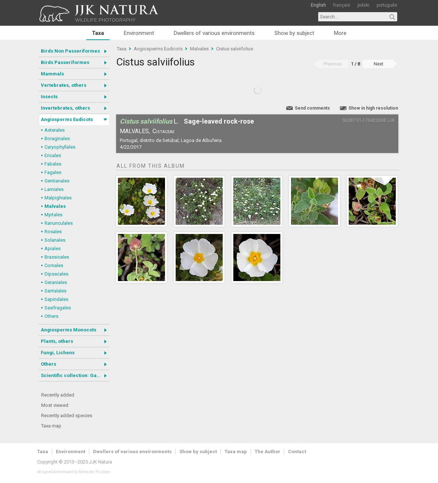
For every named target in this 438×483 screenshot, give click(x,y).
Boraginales (57, 138)
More (340, 33)
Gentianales (56, 181)
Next (378, 64)
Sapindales (56, 299)
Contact (297, 451)
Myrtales (53, 214)
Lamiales (54, 189)
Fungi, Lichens (58, 352)
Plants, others (57, 341)
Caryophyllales (59, 147)
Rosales (53, 231)
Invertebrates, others (65, 108)
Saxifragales (57, 307)
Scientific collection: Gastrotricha (75, 375)
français (341, 5)
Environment (139, 33)
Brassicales (56, 257)
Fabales (52, 164)
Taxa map (51, 426)
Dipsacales (56, 274)
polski (363, 5)
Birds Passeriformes (65, 62)
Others (51, 316)
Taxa (98, 33)
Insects (49, 96)
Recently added (57, 395)
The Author (267, 451)
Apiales (52, 248)
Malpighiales (58, 197)
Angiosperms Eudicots (67, 119)
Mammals (52, 74)
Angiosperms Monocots (68, 330)
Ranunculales (58, 223)
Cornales (53, 265)
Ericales (52, 155)
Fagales (52, 172)
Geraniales (55, 282)
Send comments (312, 108)
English (318, 5)
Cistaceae (163, 131)
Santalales (55, 291)
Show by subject (294, 33)
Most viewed (54, 405)
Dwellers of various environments (214, 33)
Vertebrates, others (63, 85)
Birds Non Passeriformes (70, 51)
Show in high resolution (373, 108)
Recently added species (66, 415)
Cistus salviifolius (234, 49)
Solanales (54, 240)
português (387, 5)
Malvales (55, 206)
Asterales (54, 130)
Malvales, (135, 131)
